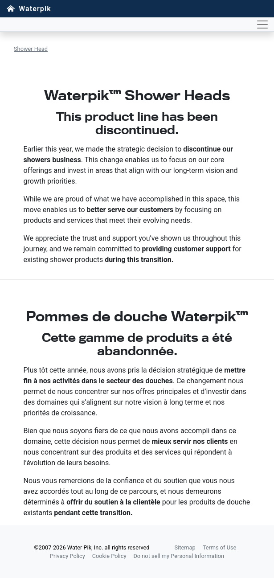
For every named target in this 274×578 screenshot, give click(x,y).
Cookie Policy (109, 556)
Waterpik (35, 8)
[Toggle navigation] (262, 24)
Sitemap (185, 547)
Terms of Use (220, 547)
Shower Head (31, 48)
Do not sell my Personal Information (178, 556)
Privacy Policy (67, 556)
